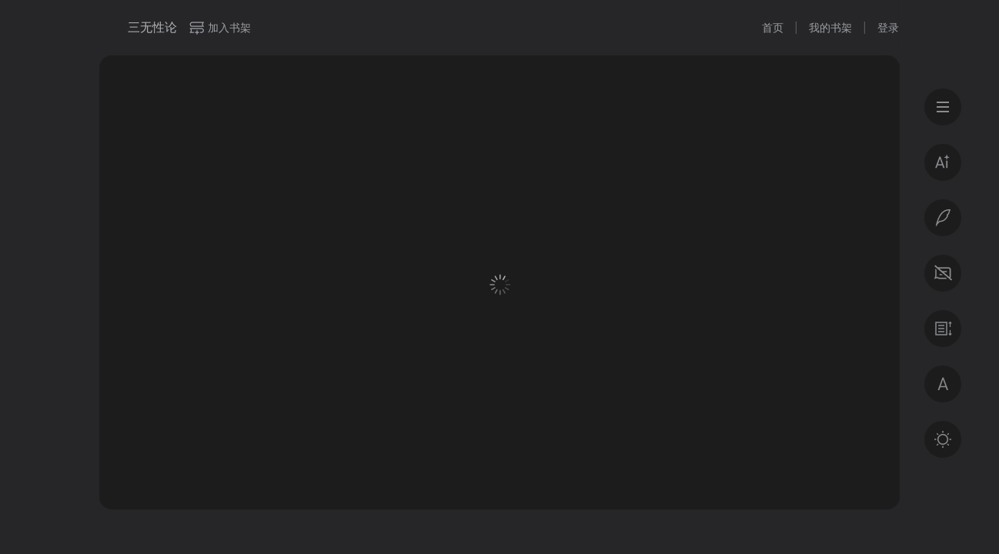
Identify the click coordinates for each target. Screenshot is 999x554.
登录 (888, 28)
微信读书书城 (107, 27)
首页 (772, 28)
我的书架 (830, 28)
